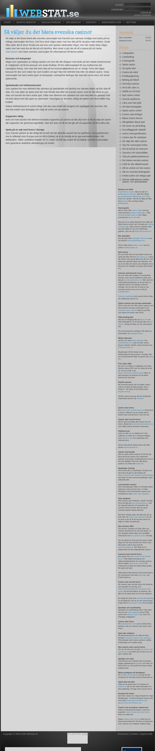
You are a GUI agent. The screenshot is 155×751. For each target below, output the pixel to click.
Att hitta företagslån (132, 107)
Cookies (134, 734)
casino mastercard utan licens (137, 712)
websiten (140, 398)
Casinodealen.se (125, 343)
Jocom (85, 734)
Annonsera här (111, 22)
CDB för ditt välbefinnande (135, 164)
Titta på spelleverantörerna (135, 156)
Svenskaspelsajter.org (135, 240)
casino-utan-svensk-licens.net (132, 410)
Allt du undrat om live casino (136, 168)
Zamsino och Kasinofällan (135, 153)
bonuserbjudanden (125, 196)
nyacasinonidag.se (125, 547)
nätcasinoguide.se (131, 447)
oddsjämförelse (137, 333)
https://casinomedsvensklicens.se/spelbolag (135, 475)
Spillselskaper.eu (131, 247)
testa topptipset (134, 612)
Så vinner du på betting (133, 126)
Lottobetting (128, 57)
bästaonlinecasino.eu (143, 231)
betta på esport (133, 614)
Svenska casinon (130, 84)
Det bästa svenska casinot (135, 160)
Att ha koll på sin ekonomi (135, 149)
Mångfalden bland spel (133, 122)
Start (7, 22)
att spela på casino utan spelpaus (137, 638)
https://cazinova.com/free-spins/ (130, 373)
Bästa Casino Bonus (132, 118)
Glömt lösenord (142, 15)
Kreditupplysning (130, 76)
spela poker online (136, 563)
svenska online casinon (127, 310)
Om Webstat (73, 22)
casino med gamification (134, 133)
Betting (131, 22)
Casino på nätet (130, 72)
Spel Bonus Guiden (127, 192)
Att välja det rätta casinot (134, 141)
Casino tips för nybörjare (134, 137)
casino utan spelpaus (140, 494)
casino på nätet (134, 217)
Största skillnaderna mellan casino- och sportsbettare (135, 180)
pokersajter (142, 575)
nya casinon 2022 (138, 536)
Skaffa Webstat (26, 22)
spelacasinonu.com (128, 624)
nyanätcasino (123, 292)
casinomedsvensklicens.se (142, 424)
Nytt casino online (131, 95)
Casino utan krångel (132, 114)
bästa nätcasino (138, 340)
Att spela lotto (129, 68)
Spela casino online (132, 110)
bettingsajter (123, 203)
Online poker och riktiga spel (136, 176)
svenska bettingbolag (144, 598)
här (119, 268)
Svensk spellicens (131, 99)
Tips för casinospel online (134, 145)
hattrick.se (122, 686)
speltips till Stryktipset (129, 675)
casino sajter (137, 210)
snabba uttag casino (131, 719)
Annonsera (123, 734)
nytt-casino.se (141, 257)
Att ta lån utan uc (130, 87)
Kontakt (91, 22)
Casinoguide (128, 61)
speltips (139, 663)
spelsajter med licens (140, 238)
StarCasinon (12, 51)
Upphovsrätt (146, 734)
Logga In (145, 12)
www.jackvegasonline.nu (128, 215)
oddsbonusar (127, 438)
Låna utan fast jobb (131, 103)
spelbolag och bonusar (127, 194)
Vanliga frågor (51, 22)
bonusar (124, 201)
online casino (138, 245)
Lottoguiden (128, 53)
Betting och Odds (143, 196)
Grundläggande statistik (134, 130)
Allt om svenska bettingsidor (136, 172)
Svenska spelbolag (125, 296)
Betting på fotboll (130, 80)
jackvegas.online (135, 603)
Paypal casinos (124, 392)
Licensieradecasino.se (133, 280)
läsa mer (144, 319)
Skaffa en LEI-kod (131, 91)
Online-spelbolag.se (139, 213)
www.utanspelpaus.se (140, 503)
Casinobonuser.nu (125, 347)
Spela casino (128, 64)
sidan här (139, 464)
